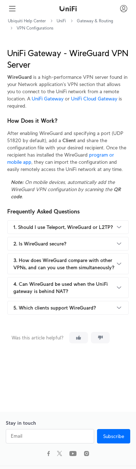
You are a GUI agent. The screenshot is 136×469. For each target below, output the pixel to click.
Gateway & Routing (95, 20)
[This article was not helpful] (100, 337)
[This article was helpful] (78, 337)
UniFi (61, 20)
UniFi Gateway (47, 99)
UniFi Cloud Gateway (94, 99)
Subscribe (113, 436)
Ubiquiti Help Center (27, 20)
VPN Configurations (35, 28)
